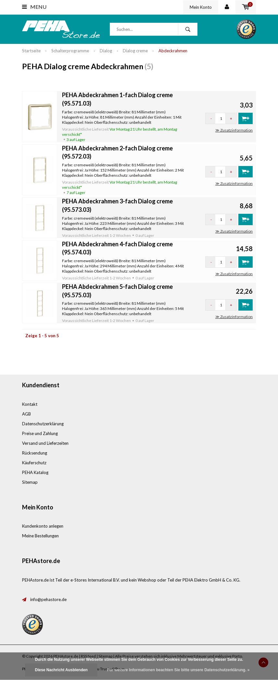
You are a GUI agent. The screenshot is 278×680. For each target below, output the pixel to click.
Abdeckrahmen (172, 50)
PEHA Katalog (35, 472)
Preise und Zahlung (40, 433)
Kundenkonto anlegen (42, 526)
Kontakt (29, 404)
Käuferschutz (34, 462)
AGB (26, 414)
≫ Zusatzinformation (234, 130)
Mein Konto (201, 7)
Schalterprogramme (70, 50)
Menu (34, 7)
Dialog (106, 50)
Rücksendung (34, 452)
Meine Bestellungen (40, 535)
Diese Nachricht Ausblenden (61, 670)
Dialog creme (135, 50)
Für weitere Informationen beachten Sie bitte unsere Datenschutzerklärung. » (178, 670)
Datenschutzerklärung (43, 423)
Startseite (31, 50)
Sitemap (30, 482)
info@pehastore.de (48, 599)
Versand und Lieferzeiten (45, 443)
